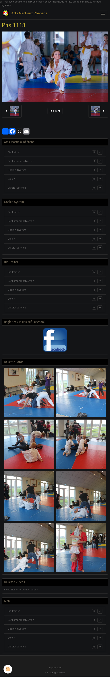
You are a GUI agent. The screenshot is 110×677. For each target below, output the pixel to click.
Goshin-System (17, 170)
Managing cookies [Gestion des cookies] (55, 672)
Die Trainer (14, 152)
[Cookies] (7, 669)
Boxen (11, 179)
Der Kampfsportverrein (21, 161)
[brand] (26, 13)
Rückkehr (55, 111)
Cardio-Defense (17, 187)
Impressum (55, 667)
